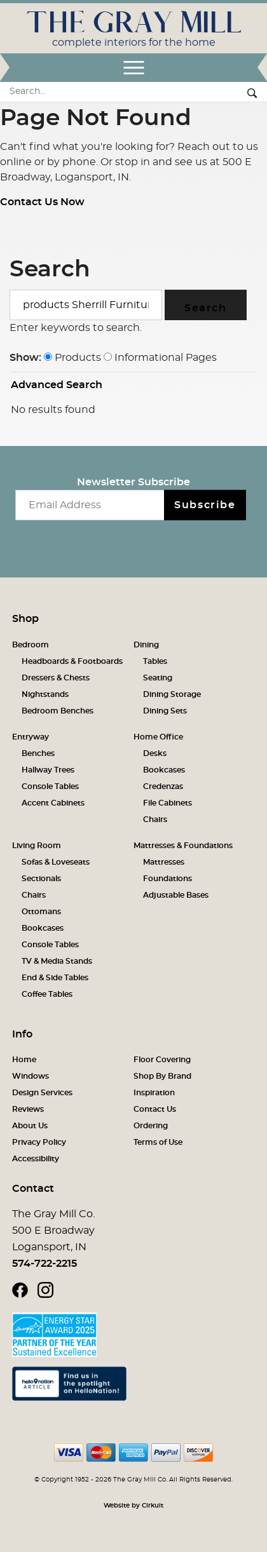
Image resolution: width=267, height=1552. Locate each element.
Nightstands (45, 694)
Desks (155, 753)
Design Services (42, 1093)
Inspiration (154, 1093)
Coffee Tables (47, 994)
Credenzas (163, 786)
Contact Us (155, 1109)
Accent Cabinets (53, 803)
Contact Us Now (42, 202)
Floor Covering (162, 1059)
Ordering (151, 1126)
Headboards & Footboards (72, 661)
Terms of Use (158, 1142)
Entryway (30, 737)
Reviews (28, 1109)
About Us (30, 1126)
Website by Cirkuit (133, 1505)
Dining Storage (172, 694)
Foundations (167, 878)
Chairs (155, 819)
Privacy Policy (39, 1142)
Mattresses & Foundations (183, 845)
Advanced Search (56, 385)
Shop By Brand (162, 1076)
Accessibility (35, 1159)
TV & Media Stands (57, 961)
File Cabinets (167, 803)
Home (24, 1059)
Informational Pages (160, 358)
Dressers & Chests (56, 678)
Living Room (36, 845)
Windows (30, 1076)
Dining (146, 645)
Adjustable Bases (176, 895)
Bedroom (30, 645)
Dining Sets (165, 711)
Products (72, 358)
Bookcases (164, 770)
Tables (155, 661)
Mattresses (163, 862)
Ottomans (41, 911)
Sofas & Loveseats (56, 862)
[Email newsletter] (90, 505)
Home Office (158, 737)
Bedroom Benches (57, 711)
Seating (157, 678)
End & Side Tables (55, 978)
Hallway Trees (48, 770)
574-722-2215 (44, 1263)
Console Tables (50, 786)
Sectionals (41, 878)
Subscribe (204, 505)
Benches (38, 753)
